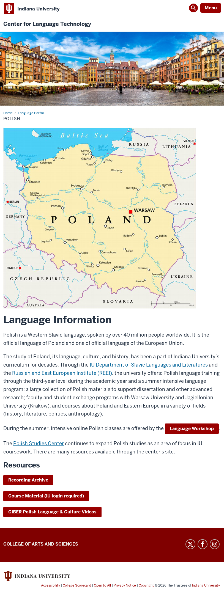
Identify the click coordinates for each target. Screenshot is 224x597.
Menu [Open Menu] (211, 8)
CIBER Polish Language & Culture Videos (52, 512)
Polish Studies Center (38, 443)
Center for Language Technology (47, 24)
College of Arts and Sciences (40, 544)
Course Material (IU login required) (46, 496)
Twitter (190, 544)
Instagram (215, 544)
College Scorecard (77, 585)
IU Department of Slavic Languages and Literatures (149, 365)
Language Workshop (192, 428)
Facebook (202, 544)
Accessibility (50, 585)
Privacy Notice (125, 585)
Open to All (102, 585)
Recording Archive (28, 480)
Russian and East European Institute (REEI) (62, 373)
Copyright (146, 585)
